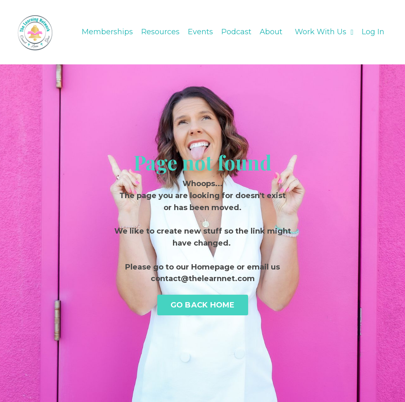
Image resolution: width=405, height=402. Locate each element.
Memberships (107, 31)
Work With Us (324, 31)
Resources (160, 31)
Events (200, 31)
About (271, 31)
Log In (373, 31)
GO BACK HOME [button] (203, 305)
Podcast (236, 31)
